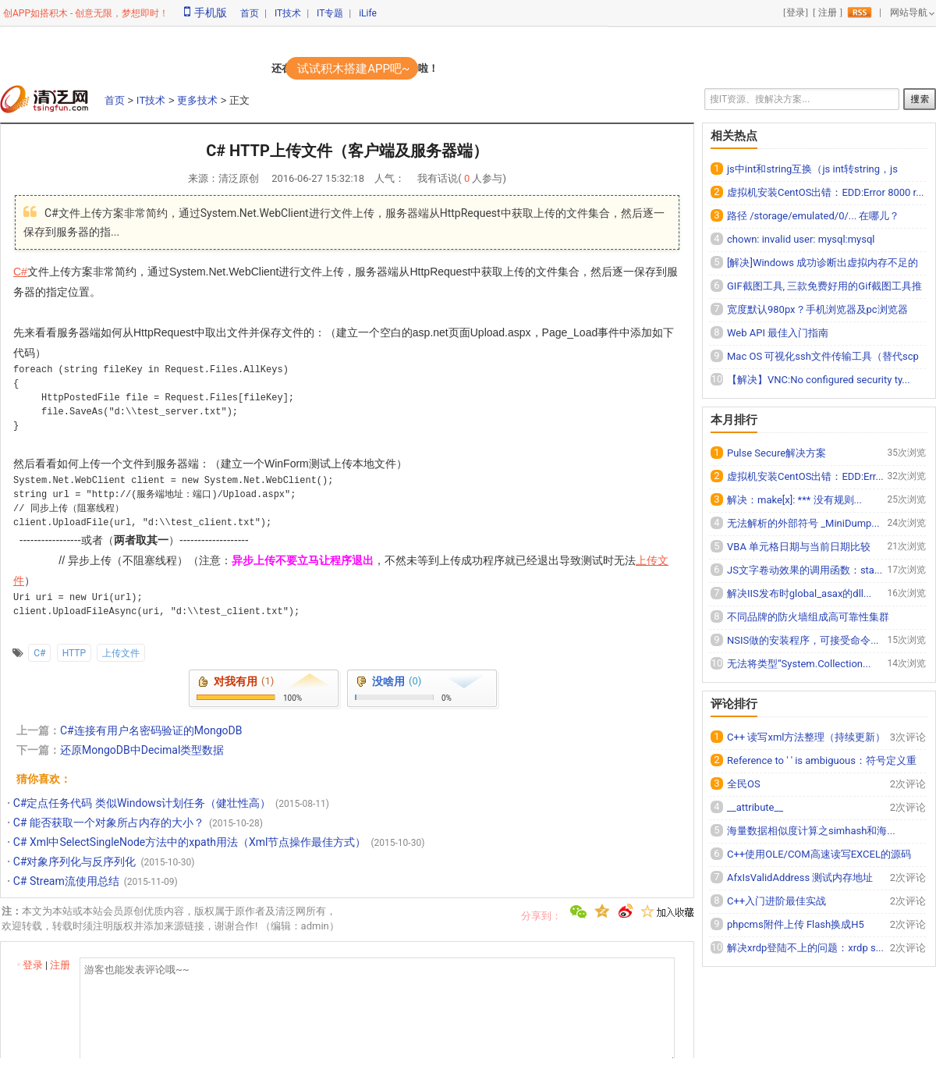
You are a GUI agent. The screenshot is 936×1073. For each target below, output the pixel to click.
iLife (368, 13)
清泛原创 (238, 178)
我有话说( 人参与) (461, 178)
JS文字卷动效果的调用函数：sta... (804, 570)
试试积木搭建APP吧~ (353, 69)
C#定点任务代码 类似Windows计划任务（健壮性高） (142, 803)
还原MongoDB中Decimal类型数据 (142, 750)
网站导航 (908, 12)
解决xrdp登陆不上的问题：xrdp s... (805, 948)
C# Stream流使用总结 (66, 881)
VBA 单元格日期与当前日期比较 (798, 546)
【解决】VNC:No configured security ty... (818, 379)
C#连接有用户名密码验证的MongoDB (151, 730)
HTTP (74, 653)
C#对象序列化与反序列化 (74, 861)
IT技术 (288, 13)
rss (859, 12)
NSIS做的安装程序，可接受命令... (803, 640)
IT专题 (330, 13)
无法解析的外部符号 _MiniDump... (803, 523)
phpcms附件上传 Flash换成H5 (795, 924)
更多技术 (197, 100)
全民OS (743, 784)
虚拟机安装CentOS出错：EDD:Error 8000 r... (825, 192)
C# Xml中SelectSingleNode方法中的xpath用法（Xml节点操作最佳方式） (190, 842)
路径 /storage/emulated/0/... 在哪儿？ (813, 216)
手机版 (205, 12)
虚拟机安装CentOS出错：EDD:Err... (805, 476)
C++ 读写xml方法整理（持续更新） (806, 737)
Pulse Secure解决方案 (776, 453)
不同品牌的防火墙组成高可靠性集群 (808, 617)
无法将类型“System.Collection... (798, 664)
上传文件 (121, 653)
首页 (249, 13)
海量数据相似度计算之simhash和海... (811, 831)
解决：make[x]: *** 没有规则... (794, 500)
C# (20, 271)
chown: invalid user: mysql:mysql (801, 239)
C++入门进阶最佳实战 (776, 901)
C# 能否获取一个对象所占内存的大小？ (108, 822)
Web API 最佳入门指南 (777, 333)
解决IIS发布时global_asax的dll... (799, 593)
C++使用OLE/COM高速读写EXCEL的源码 (819, 854)
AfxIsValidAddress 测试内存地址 (800, 877)
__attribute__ (755, 807)
